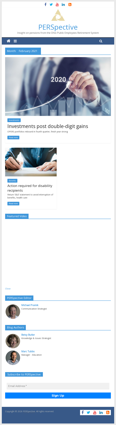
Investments (14, 120)
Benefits (12, 180)
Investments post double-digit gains (47, 126)
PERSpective (58, 27)
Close (8, 288)
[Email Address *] (58, 386)
